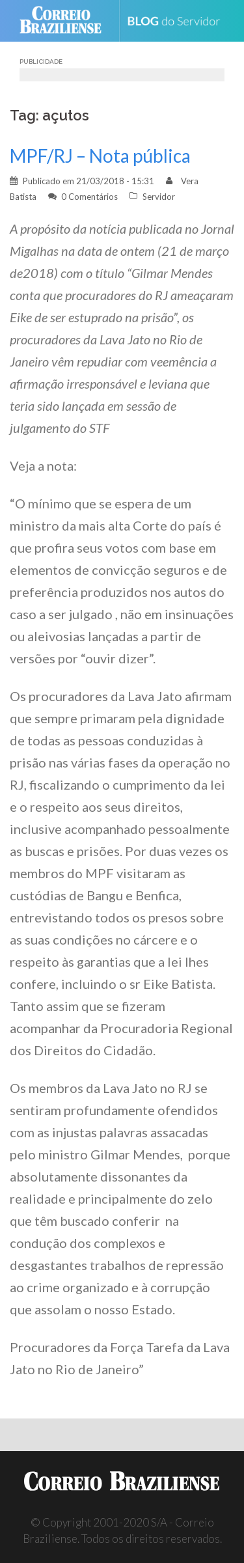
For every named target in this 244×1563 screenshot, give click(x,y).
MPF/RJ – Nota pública (100, 156)
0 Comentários (89, 196)
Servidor (158, 196)
